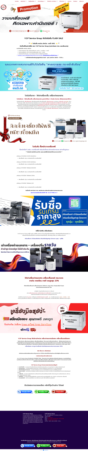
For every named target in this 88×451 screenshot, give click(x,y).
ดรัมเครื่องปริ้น (64, 103)
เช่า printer (29, 297)
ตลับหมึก (44, 103)
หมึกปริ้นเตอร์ (58, 103)
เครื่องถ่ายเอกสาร (37, 99)
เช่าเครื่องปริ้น (46, 104)
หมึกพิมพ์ (48, 103)
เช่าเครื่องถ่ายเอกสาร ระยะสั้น (42, 297)
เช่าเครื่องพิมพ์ (48, 293)
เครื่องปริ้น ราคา (62, 101)
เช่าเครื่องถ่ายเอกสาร (54, 104)
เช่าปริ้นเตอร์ (41, 104)
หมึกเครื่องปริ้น (53, 103)
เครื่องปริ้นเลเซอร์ (27, 101)
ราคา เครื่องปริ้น (48, 108)
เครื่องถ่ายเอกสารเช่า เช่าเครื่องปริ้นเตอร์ (37, 293)
